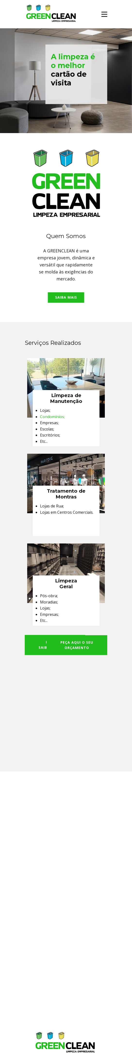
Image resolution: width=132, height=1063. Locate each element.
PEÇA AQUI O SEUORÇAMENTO (76, 645)
